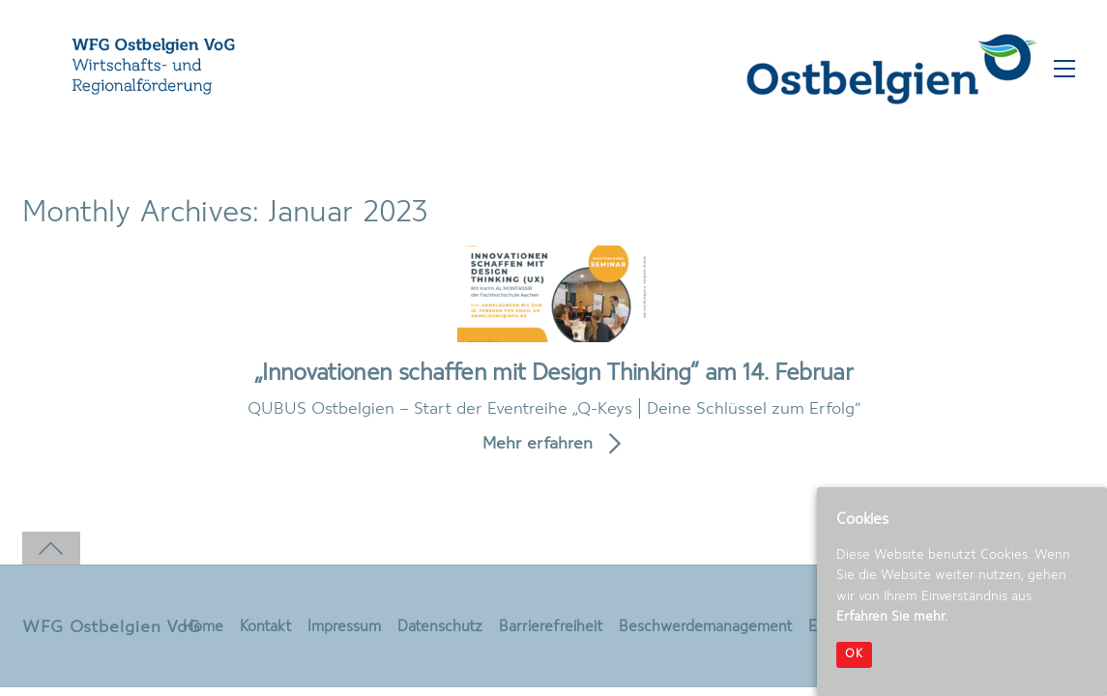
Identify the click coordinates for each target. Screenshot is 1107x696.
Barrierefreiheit (550, 627)
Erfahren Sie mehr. (891, 617)
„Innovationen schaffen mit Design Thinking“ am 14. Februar (553, 374)
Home (203, 627)
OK (854, 654)
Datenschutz (439, 627)
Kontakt (265, 627)
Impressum (344, 627)
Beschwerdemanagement (705, 627)
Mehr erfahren (537, 443)
